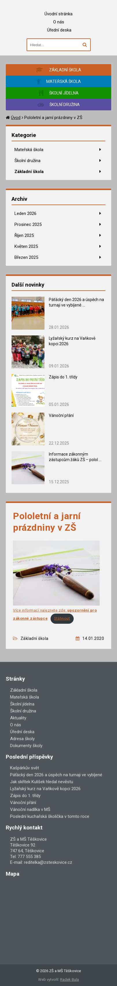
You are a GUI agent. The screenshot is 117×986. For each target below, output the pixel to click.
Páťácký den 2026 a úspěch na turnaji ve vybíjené (56, 774)
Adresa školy (22, 738)
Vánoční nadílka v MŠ (30, 809)
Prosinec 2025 (28, 224)
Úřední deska (59, 30)
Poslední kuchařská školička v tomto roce (49, 816)
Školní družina (27, 160)
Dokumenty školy (26, 745)
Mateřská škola (28, 149)
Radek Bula (69, 979)
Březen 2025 (26, 257)
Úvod (16, 117)
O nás (58, 22)
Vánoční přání (61, 415)
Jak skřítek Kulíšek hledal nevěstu (41, 781)
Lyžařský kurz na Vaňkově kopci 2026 (45, 788)
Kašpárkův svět (24, 767)
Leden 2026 (25, 213)
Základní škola (29, 171)
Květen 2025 (26, 246)
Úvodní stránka (58, 13)
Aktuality (18, 718)
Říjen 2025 (24, 235)
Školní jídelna (22, 704)
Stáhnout (62, 618)
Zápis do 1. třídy (63, 377)
